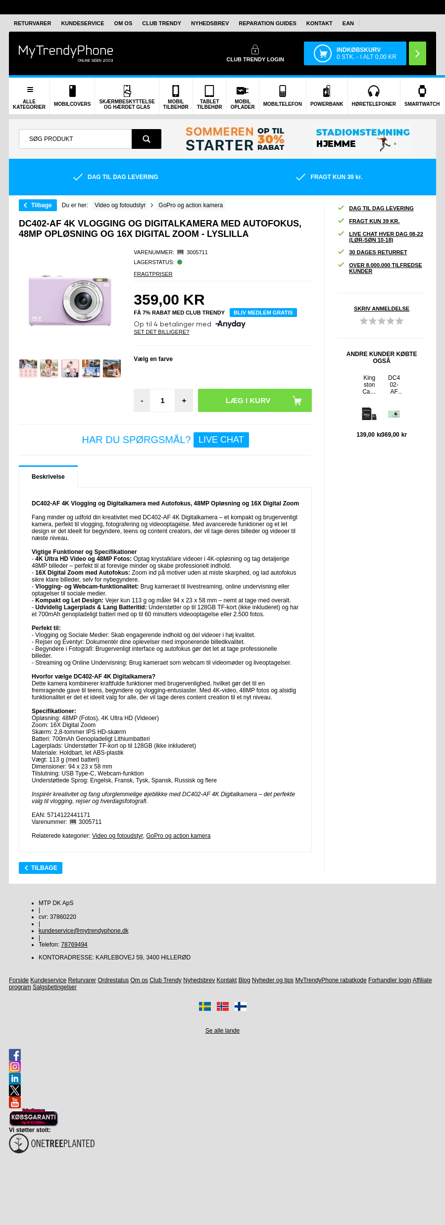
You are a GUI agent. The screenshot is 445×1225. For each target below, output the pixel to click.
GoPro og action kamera (178, 835)
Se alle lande (222, 1030)
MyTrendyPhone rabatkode (330, 980)
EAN (348, 23)
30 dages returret (372, 252)
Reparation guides (268, 23)
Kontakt (319, 23)
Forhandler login (389, 980)
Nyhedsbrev (210, 23)
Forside (19, 980)
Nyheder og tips (273, 980)
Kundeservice (82, 23)
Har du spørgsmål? (165, 440)
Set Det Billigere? (161, 332)
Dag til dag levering (375, 208)
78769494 (74, 944)
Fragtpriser (153, 274)
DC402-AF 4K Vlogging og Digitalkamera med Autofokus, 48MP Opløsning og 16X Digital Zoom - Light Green (394, 384)
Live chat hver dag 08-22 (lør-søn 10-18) (380, 237)
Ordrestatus (113, 980)
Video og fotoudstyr (117, 835)
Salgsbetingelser (55, 987)
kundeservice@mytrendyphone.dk (84, 930)
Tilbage (41, 205)
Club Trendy (161, 23)
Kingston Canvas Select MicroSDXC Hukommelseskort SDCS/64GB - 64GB (369, 384)
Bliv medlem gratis (263, 313)
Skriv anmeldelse (381, 309)
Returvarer (32, 23)
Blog (244, 980)
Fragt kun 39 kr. (368, 221)
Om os (123, 23)
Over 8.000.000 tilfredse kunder (379, 268)
